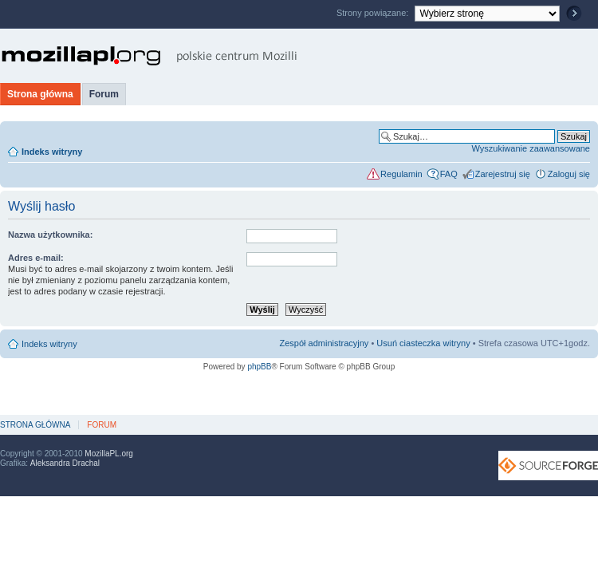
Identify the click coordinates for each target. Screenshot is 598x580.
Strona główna (40, 94)
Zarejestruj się (502, 174)
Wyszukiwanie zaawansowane (531, 148)
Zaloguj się (569, 174)
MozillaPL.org (109, 453)
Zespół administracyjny (324, 343)
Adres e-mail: (36, 257)
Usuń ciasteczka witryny (423, 343)
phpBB (259, 366)
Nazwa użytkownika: (50, 234)
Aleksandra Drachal (65, 463)
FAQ (449, 174)
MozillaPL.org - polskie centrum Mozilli (149, 56)
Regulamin (401, 174)
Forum (104, 94)
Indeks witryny (52, 151)
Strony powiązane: (373, 13)
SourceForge (548, 465)
